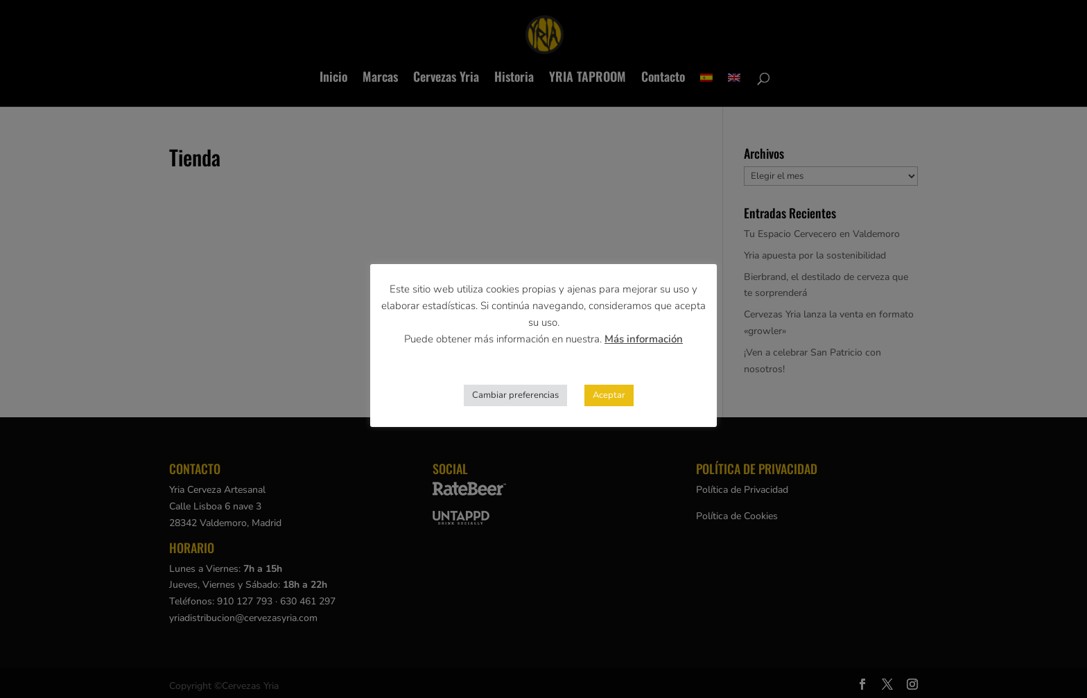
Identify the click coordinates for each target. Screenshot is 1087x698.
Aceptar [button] (609, 395)
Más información (644, 339)
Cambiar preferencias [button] (515, 395)
